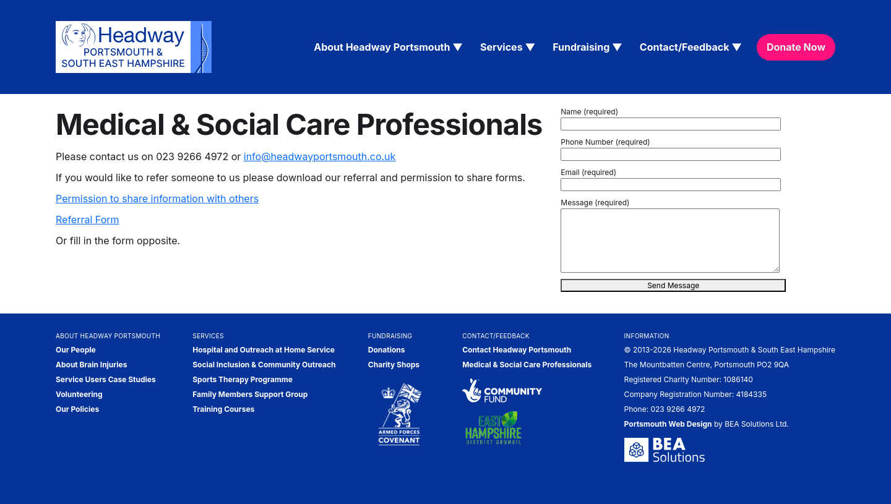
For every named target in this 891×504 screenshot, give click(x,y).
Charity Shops (394, 364)
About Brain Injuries (91, 364)
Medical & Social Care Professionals (527, 364)
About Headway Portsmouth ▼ (388, 47)
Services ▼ (507, 47)
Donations (386, 349)
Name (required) (589, 111)
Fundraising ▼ (587, 47)
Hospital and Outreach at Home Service (263, 349)
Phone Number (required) (605, 142)
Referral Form (87, 219)
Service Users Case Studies (106, 379)
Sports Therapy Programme (242, 379)
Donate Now (796, 47)
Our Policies (77, 409)
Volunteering (79, 394)
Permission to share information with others (157, 198)
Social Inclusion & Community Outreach (263, 364)
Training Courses (223, 409)
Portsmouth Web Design (668, 424)
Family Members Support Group (250, 394)
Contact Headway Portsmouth (516, 349)
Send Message (673, 285)
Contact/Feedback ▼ (691, 47)
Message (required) (595, 202)
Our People (76, 349)
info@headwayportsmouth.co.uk (320, 156)
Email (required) (588, 172)
